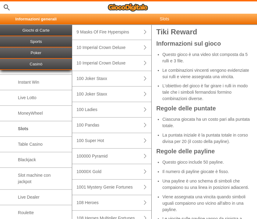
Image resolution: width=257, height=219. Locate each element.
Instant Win (28, 82)
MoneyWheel (30, 113)
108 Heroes (113, 202)
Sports (36, 41)
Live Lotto (27, 97)
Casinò (36, 64)
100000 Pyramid (113, 156)
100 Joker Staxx (113, 78)
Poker (36, 52)
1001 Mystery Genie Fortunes (113, 187)
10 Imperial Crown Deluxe (113, 47)
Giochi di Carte (36, 30)
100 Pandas (113, 125)
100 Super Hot (113, 140)
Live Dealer (29, 197)
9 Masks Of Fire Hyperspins (113, 32)
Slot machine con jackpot (34, 178)
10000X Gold (113, 171)
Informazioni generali (36, 19)
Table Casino (30, 144)
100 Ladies (113, 109)
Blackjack (27, 159)
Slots (23, 128)
